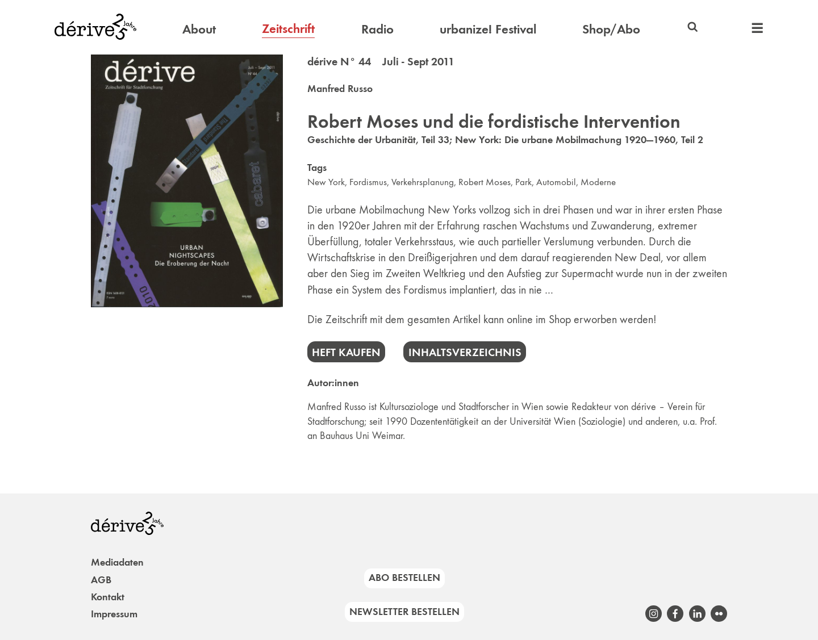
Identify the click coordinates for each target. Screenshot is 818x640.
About (199, 29)
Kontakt (107, 597)
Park (523, 182)
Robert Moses (484, 182)
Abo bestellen (404, 577)
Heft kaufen (346, 352)
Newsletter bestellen (404, 611)
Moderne (598, 182)
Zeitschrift (288, 28)
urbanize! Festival (488, 29)
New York (326, 182)
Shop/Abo (611, 29)
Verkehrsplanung (422, 182)
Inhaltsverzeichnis (464, 352)
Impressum (114, 614)
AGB (101, 580)
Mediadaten (117, 562)
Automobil (556, 182)
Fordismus (368, 182)
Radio (377, 29)
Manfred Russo (340, 88)
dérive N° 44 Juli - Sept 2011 (380, 61)
